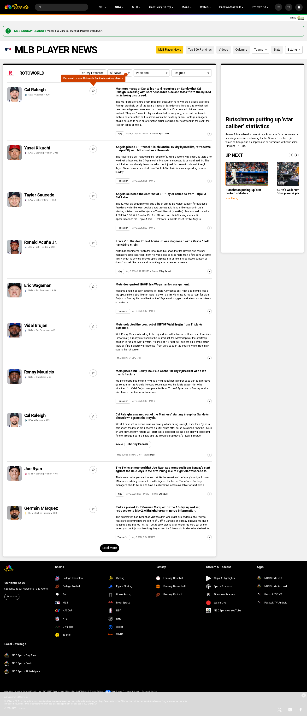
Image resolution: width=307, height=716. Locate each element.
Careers (18, 691)
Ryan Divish (164, 133)
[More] (278, 7)
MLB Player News (169, 49)
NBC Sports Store (56, 691)
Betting (294, 49)
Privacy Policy (96, 691)
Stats (277, 49)
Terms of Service (149, 691)
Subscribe (12, 596)
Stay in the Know (14, 582)
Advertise (8, 691)
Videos (223, 49)
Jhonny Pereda (137, 444)
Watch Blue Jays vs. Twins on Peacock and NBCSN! (75, 30)
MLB (152, 455)
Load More (109, 548)
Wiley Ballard (165, 271)
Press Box (70, 691)
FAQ (44, 691)
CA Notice (135, 691)
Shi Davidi (163, 494)
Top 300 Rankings (200, 49)
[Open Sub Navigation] (106, 7)
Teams (260, 49)
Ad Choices (82, 691)
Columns (241, 49)
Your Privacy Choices (120, 691)
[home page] (16, 7)
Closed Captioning (32, 691)
